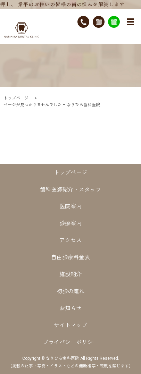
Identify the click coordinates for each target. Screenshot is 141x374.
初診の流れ (70, 291)
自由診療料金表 (70, 257)
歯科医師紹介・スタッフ (70, 189)
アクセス (70, 240)
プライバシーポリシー (70, 342)
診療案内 (70, 223)
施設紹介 (70, 274)
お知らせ (70, 308)
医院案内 (70, 206)
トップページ (15, 98)
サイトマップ (70, 325)
